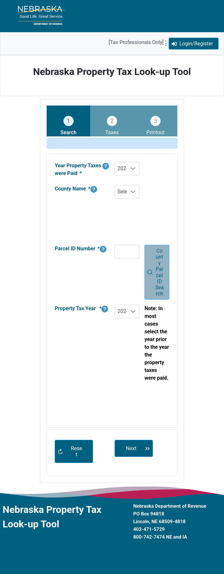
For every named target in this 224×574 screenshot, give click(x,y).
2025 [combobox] (122, 168)
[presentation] (163, 407)
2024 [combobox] (122, 311)
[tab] (68, 121)
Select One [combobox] (122, 192)
